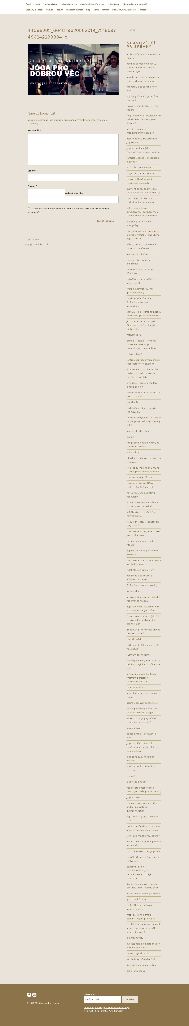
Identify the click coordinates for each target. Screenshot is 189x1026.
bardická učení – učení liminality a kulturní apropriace (140, 302)
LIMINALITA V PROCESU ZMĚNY (142, 585)
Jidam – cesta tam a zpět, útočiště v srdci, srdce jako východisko (142, 325)
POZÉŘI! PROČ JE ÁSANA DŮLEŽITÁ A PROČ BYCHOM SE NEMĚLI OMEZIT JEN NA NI (143, 928)
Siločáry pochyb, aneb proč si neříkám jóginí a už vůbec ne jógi (143, 664)
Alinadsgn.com (116, 1011)
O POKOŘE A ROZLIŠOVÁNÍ (139, 167)
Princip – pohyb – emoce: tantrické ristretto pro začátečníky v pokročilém (141, 344)
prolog (130, 437)
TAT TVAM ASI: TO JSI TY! (138, 654)
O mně (37, 4)
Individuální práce (69, 4)
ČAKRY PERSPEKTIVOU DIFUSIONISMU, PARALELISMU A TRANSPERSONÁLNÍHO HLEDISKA (143, 212)
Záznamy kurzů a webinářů (134, 4)
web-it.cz (94, 1011)
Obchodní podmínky (94, 1007)
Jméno (33, 170)
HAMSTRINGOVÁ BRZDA (138, 953)
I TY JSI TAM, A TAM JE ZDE (140, 173)
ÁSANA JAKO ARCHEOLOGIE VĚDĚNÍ (144, 893)
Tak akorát (132, 402)
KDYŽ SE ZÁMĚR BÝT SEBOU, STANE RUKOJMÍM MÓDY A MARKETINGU (141, 67)
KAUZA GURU (133, 728)
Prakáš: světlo (134, 639)
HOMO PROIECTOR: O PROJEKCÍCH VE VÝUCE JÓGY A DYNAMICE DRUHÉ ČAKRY (143, 620)
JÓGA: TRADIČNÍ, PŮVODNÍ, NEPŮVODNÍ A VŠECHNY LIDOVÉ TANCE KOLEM (142, 747)
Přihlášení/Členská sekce (124, 10)
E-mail (32, 186)
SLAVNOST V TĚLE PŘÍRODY (139, 477)
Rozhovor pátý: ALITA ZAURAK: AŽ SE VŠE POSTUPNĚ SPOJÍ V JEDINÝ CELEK (144, 421)
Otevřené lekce (50, 4)
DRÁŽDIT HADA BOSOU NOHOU (142, 965)
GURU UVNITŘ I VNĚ (136, 899)
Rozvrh (60, 10)
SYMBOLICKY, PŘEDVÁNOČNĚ (141, 959)
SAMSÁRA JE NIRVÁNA (137, 254)
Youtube (49, 10)
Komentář (34, 130)
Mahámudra (134, 334)
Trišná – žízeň (134, 354)
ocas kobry (133, 452)
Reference (144, 10)
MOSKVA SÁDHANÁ (136, 687)
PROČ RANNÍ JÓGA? (136, 970)
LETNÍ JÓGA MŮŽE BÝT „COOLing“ (143, 835)
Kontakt (105, 10)
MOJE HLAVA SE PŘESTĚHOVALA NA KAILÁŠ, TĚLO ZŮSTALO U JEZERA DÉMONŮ (144, 119)
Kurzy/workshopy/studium (92, 4)
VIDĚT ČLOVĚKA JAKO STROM (140, 569)
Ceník (96, 10)
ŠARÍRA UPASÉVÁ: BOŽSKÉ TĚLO (142, 702)
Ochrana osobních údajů (117, 1007)
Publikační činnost (74, 10)
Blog (88, 10)
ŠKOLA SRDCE (133, 591)
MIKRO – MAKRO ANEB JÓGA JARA (143, 851)
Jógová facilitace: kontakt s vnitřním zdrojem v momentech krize (142, 678)
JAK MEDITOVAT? (135, 937)
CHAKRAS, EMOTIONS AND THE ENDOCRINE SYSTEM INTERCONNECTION (142, 807)
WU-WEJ (131, 776)
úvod (132, 29)
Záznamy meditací (34, 10)
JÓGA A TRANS (133, 797)
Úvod (28, 4)
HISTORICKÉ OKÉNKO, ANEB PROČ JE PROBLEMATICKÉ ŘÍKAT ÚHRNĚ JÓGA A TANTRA (143, 235)
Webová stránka (74, 193)
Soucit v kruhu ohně (138, 431)
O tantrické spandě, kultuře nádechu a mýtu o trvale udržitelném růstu (142, 373)
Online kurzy (113, 4)
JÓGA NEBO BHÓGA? (136, 781)
